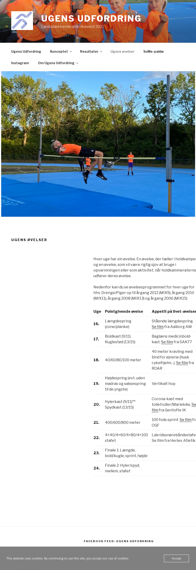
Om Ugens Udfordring (58, 63)
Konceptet (61, 51)
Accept (176, 558)
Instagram (20, 63)
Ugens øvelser (122, 51)
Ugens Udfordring (91, 18)
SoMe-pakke (153, 51)
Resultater (91, 51)
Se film (158, 326)
